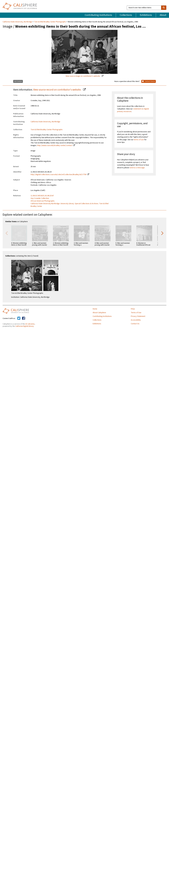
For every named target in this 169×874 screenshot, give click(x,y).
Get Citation (18, 81)
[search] (163, 7)
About (163, 15)
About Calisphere (99, 313)
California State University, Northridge (18, 21)
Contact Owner (148, 81)
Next (162, 233)
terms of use (139, 139)
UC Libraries (30, 324)
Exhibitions (146, 15)
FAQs (133, 309)
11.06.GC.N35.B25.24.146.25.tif (42, 195)
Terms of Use (136, 313)
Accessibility (136, 320)
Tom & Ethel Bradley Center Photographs (50, 21)
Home (95, 309)
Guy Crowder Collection (40, 198)
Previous (6, 233)
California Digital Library (24, 326)
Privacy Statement (138, 316)
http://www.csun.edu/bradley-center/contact (54, 145)
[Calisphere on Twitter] (18, 318)
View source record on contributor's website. (57, 90)
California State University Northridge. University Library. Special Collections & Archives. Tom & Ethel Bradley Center (70, 205)
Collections (126, 15)
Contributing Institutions (98, 15)
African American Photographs (43, 201)
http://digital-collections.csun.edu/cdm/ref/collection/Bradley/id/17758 (58, 174)
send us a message (137, 167)
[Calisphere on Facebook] (23, 318)
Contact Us (135, 324)
